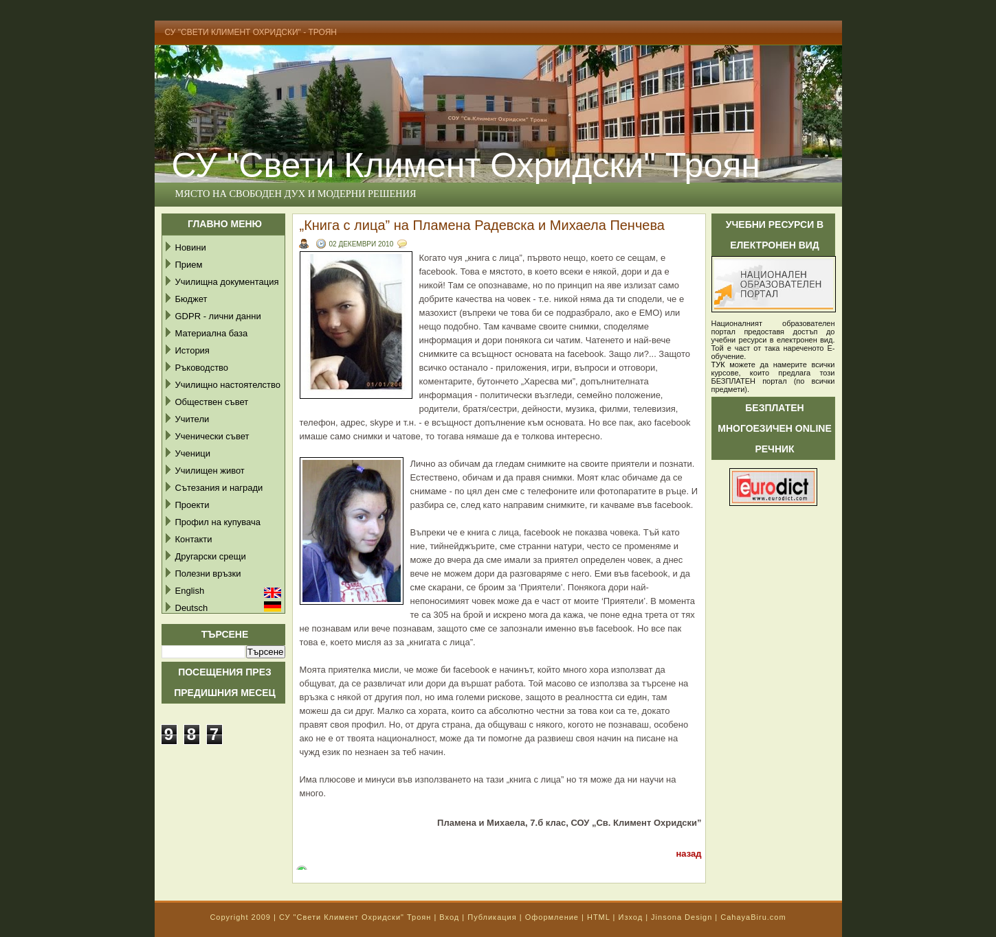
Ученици (192, 453)
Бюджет (191, 299)
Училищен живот (210, 470)
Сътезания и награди (219, 488)
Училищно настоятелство (227, 385)
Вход (449, 917)
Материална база (211, 333)
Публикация (491, 917)
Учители (192, 419)
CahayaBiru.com (753, 917)
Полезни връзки (208, 573)
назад (688, 853)
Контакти (193, 539)
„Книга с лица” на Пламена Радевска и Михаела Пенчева (482, 225)
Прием (189, 264)
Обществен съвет (212, 402)
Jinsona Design (681, 917)
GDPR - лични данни (218, 316)
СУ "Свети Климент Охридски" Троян (466, 165)
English (190, 591)
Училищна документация (227, 282)
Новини (190, 247)
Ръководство (202, 367)
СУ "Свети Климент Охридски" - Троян (251, 32)
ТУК (718, 364)
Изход (630, 917)
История (192, 350)
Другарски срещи (210, 556)
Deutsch (191, 608)
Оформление (552, 917)
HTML (598, 917)
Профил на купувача (218, 522)
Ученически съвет (212, 436)
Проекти (192, 505)
